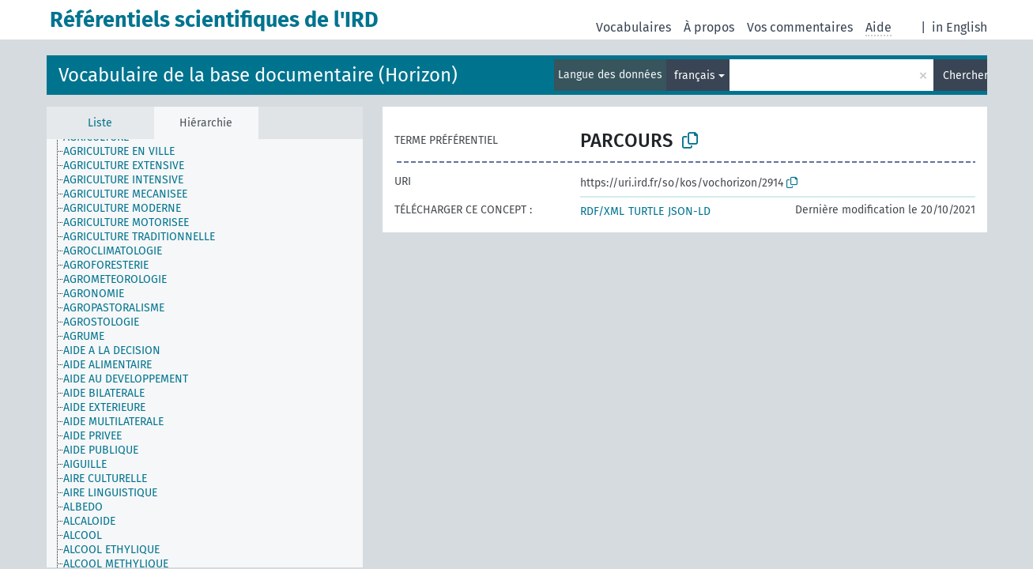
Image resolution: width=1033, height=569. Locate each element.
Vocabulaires (633, 27)
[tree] (205, 353)
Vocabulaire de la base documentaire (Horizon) (258, 75)
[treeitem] (125, 152)
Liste (100, 123)
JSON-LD (689, 211)
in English (959, 27)
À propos (709, 27)
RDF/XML (602, 211)
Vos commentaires (800, 27)
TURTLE (646, 211)
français (694, 75)
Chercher (965, 75)
